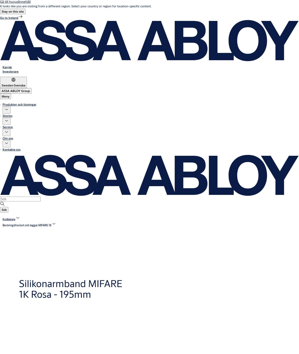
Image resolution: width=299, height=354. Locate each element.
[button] (12, 11)
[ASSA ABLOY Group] (16, 91)
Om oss (8, 138)
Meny (5, 96)
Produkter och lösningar (19, 104)
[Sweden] (13, 82)
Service (8, 127)
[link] (11, 18)
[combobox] (20, 199)
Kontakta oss (12, 149)
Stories (7, 116)
